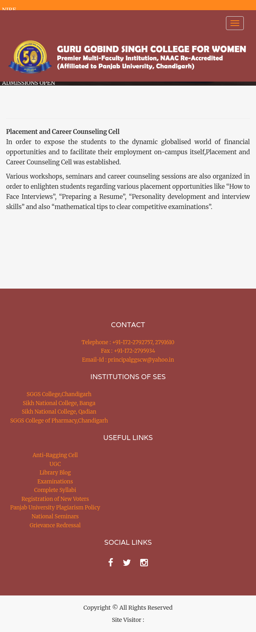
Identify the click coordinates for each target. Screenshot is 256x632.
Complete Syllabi (55, 490)
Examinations (55, 481)
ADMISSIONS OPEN (28, 82)
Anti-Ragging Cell (55, 455)
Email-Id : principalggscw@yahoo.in (128, 359)
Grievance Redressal (55, 525)
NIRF (9, 9)
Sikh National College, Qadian (59, 411)
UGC (55, 464)
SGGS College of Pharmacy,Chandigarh (59, 420)
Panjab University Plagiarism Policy (55, 507)
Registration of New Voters (55, 499)
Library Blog (55, 472)
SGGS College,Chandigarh (59, 394)
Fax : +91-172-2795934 (128, 350)
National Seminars (55, 516)
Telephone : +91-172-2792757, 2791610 (128, 342)
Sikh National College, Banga (59, 403)
